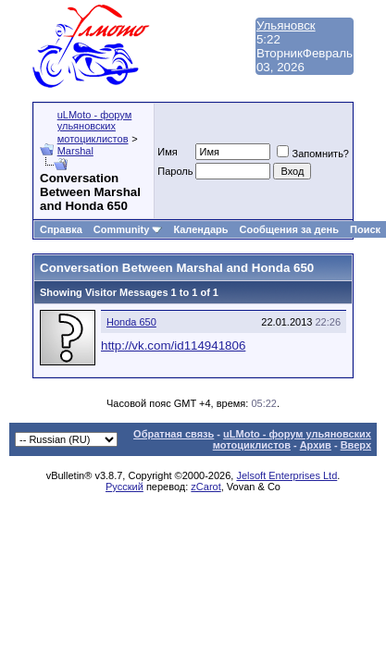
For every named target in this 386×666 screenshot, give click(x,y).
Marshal (75, 150)
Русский (124, 486)
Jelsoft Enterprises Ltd (286, 475)
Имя (167, 151)
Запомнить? (313, 153)
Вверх (356, 444)
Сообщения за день (289, 229)
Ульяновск (286, 25)
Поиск (365, 229)
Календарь (200, 229)
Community (128, 229)
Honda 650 (131, 321)
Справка (61, 229)
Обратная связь (173, 433)
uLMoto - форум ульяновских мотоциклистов (94, 126)
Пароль (175, 171)
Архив (315, 444)
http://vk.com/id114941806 (173, 345)
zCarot (205, 486)
